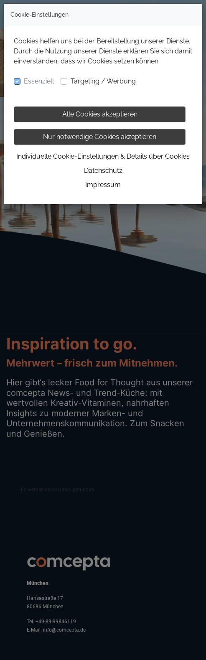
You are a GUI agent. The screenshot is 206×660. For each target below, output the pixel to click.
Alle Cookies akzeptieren (99, 114)
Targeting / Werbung (103, 81)
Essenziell (39, 81)
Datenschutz (103, 170)
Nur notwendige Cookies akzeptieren (99, 137)
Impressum (103, 185)
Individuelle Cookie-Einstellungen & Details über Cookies (103, 156)
